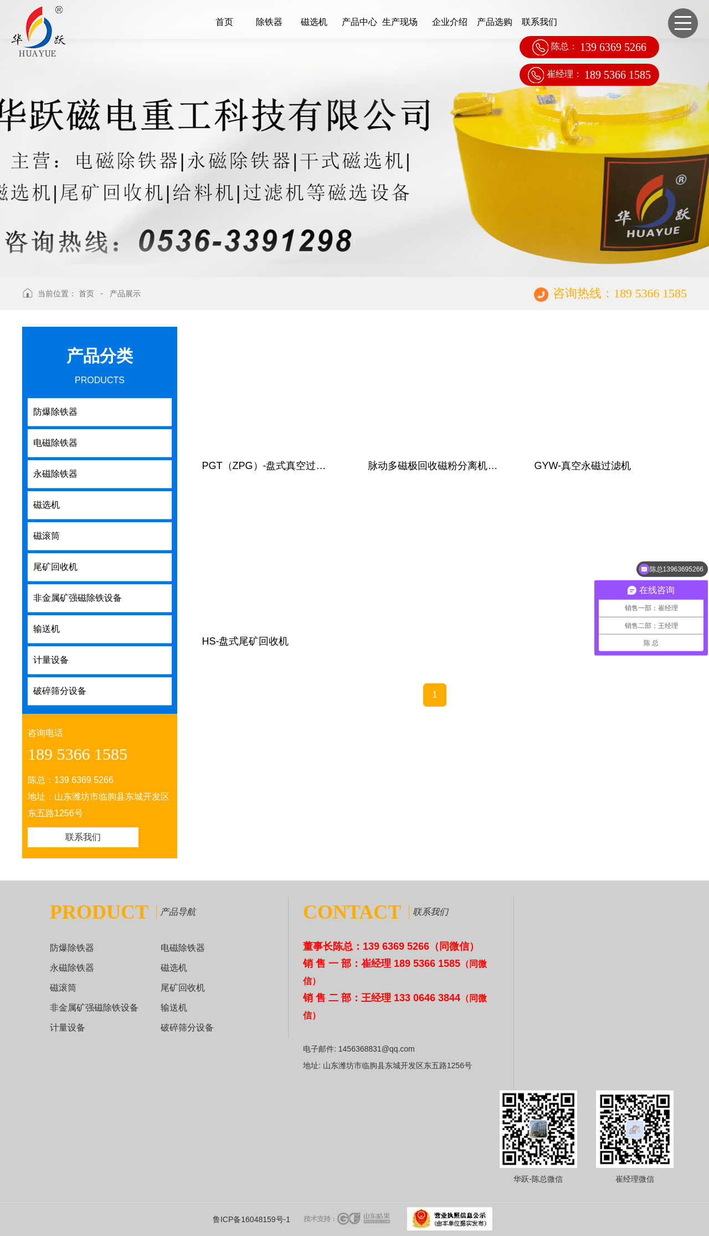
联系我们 (539, 22)
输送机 (174, 1007)
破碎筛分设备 (187, 1027)
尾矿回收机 (183, 987)
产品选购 (494, 22)
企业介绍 (449, 22)
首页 (224, 22)
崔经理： (589, 74)
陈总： (589, 47)
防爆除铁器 (72, 947)
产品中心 (359, 22)
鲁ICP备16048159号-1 (251, 1219)
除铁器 (269, 22)
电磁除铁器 (183, 947)
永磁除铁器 (72, 967)
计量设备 (67, 1027)
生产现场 (400, 22)
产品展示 (125, 293)
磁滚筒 (63, 987)
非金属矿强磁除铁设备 (94, 1007)
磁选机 (314, 22)
